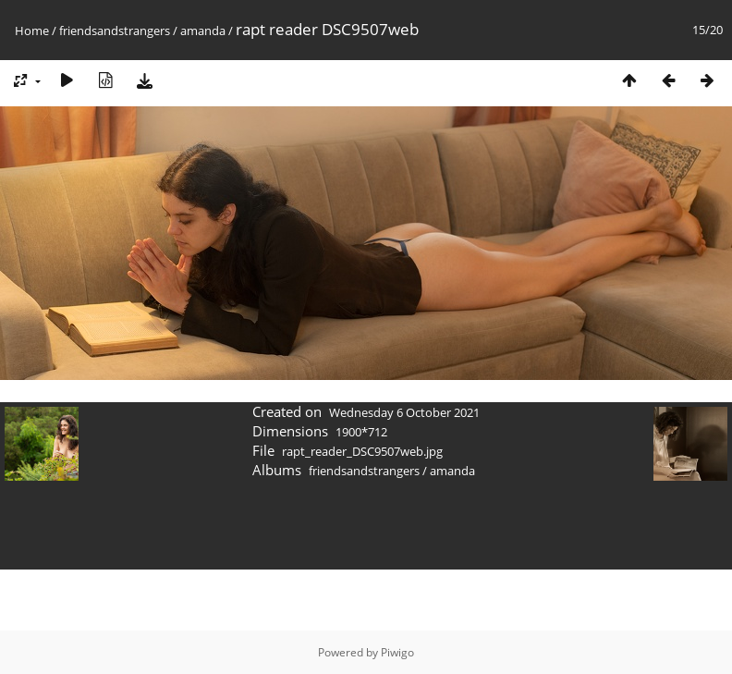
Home (32, 30)
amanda (203, 30)
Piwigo (397, 652)
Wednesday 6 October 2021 (404, 412)
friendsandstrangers (114, 30)
